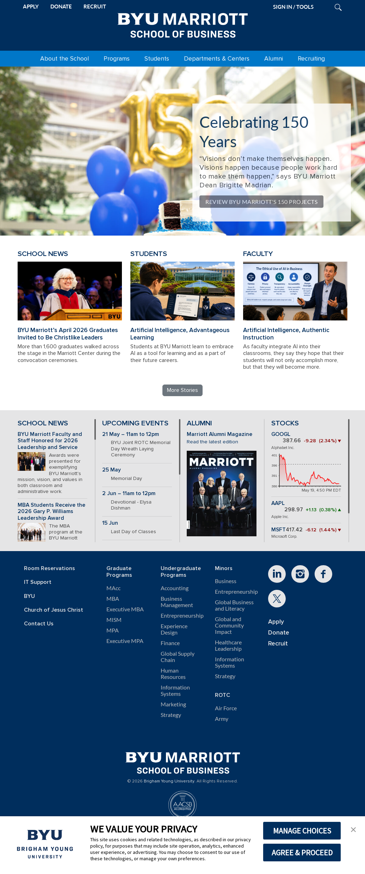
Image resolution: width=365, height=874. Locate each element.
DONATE (61, 6)
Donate (278, 632)
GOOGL (280, 434)
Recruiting (311, 58)
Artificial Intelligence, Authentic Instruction (286, 333)
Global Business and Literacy (234, 605)
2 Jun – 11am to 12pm (128, 493)
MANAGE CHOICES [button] (302, 831)
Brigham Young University (169, 781)
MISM (114, 620)
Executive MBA (125, 609)
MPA (112, 630)
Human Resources (173, 673)
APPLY (31, 6)
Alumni (273, 58)
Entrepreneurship (182, 615)
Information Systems (175, 690)
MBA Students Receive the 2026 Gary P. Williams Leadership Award (51, 512)
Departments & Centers (216, 58)
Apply (276, 621)
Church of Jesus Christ (53, 610)
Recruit (278, 643)
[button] (353, 829)
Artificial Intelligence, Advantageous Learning (180, 333)
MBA (112, 598)
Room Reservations (49, 568)
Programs (117, 58)
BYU (29, 596)
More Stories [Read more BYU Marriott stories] (182, 390)
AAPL (278, 503)
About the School (64, 58)
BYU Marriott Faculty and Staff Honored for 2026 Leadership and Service (50, 441)
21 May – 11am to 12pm (130, 434)
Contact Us (39, 623)
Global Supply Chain (177, 656)
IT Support (37, 582)
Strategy (171, 715)
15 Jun (110, 523)
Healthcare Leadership (228, 645)
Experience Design (174, 629)
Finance (170, 643)
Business (225, 581)
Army (221, 719)
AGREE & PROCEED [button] (302, 852)
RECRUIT (94, 6)
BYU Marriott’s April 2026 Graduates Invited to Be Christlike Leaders (68, 333)
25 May (111, 470)
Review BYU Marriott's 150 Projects (261, 201)
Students (156, 58)
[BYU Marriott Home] (182, 23)
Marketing (173, 704)
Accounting (174, 588)
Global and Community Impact (229, 625)
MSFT (278, 529)
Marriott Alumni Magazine (219, 434)
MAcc (113, 588)
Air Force (226, 708)
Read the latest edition (212, 442)
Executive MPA (124, 641)
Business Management (177, 601)
